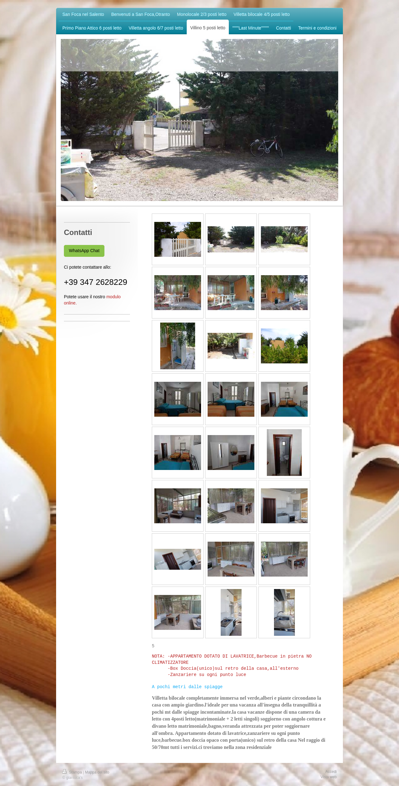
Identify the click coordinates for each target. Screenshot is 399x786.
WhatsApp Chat (84, 250)
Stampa (72, 772)
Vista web (328, 776)
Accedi (331, 771)
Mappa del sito (97, 772)
